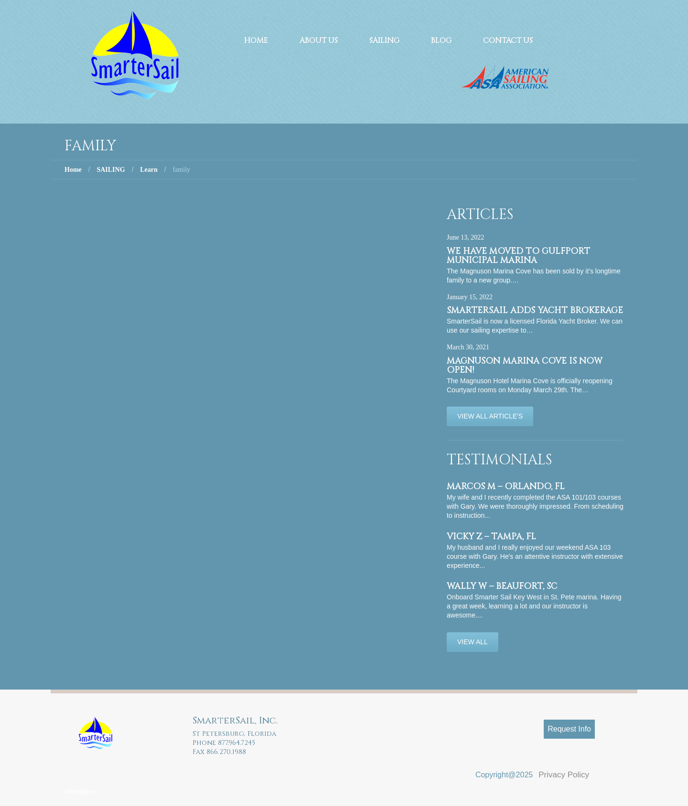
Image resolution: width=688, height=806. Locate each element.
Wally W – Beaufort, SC (502, 586)
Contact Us (508, 40)
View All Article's (490, 416)
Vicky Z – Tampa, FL (491, 537)
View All (472, 642)
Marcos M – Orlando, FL (506, 486)
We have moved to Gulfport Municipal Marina (518, 255)
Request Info (569, 729)
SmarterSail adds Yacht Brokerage (535, 310)
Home (256, 40)
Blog (441, 40)
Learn (149, 169)
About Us (319, 40)
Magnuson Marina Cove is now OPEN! (524, 365)
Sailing (384, 40)
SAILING (111, 169)
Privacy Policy (563, 774)
